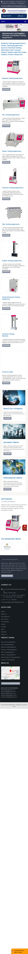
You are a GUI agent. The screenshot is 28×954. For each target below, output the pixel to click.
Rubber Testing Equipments (8, 654)
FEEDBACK (4, 632)
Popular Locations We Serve (10, 683)
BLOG (2, 629)
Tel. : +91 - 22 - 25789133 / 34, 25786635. (14, 595)
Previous (24, 30)
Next (27, 30)
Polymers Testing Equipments (9, 649)
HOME (3, 611)
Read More (6, 89)
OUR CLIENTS (4, 619)
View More (6, 383)
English (21, 15)
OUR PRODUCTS (5, 616)
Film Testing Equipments (7, 644)
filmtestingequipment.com (8, 689)
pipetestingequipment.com (8, 691)
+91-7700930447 (18, 597)
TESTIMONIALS (5, 621)
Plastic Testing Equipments (8, 642)
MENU (3, 21)
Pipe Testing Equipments (7, 652)
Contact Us (4, 634)
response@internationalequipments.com (13, 602)
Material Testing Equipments (8, 647)
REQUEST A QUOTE (7, 576)
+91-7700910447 (7, 597)
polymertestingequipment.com (9, 697)
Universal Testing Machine (8, 659)
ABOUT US (4, 614)
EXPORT (3, 624)
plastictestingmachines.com (8, 693)
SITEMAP (3, 626)
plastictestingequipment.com (8, 695)
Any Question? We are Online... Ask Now (19, 951)
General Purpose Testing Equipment (10, 657)
